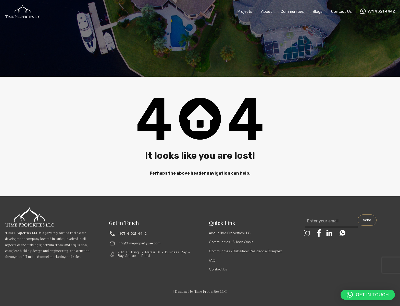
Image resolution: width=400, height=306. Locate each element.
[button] (368, 295)
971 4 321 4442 (381, 11)
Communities (292, 11)
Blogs (317, 11)
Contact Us (341, 11)
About (266, 11)
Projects (244, 11)
